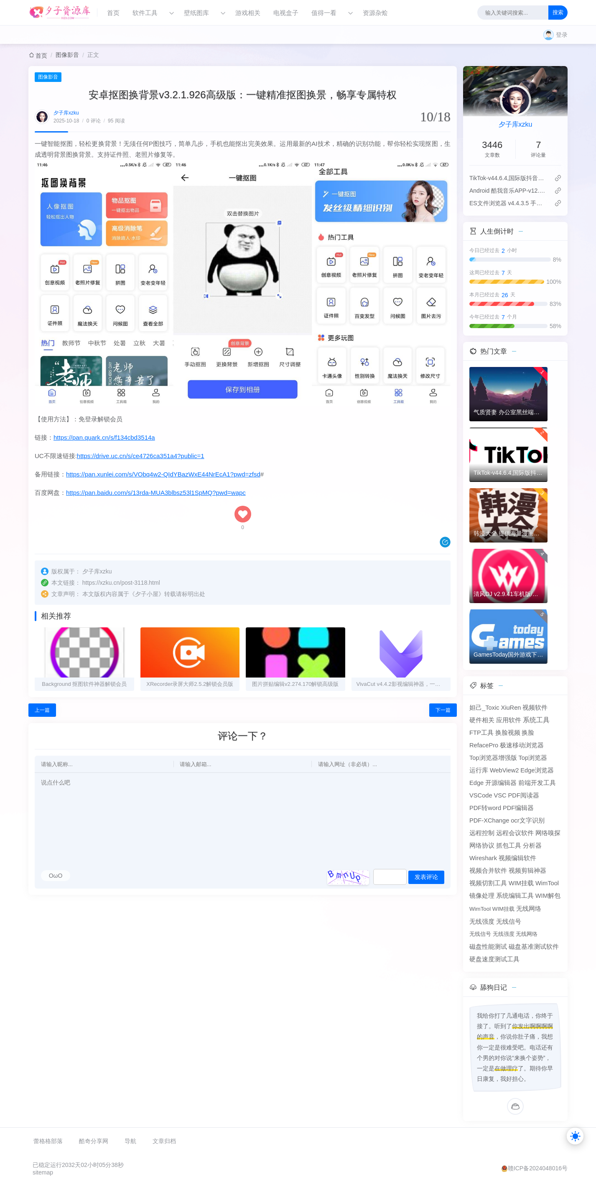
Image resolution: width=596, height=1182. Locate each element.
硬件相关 (481, 720)
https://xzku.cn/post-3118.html (121, 582)
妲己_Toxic (484, 707)
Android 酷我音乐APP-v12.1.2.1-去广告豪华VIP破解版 (508, 190)
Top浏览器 (533, 757)
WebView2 (504, 770)
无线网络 (528, 908)
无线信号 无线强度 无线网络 (503, 934)
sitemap (43, 1172)
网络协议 (481, 845)
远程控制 (481, 833)
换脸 (528, 732)
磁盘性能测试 (488, 946)
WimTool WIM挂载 (491, 909)
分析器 (532, 845)
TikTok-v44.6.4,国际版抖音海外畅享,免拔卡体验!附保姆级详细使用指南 (508, 178)
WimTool (547, 883)
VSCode (480, 795)
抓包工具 (508, 845)
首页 (113, 12)
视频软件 (535, 707)
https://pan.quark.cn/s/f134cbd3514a (104, 437)
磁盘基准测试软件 (534, 946)
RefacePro (483, 745)
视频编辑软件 (517, 858)
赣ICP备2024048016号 (538, 1168)
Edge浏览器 (536, 770)
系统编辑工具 (515, 895)
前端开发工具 (537, 783)
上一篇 (42, 710)
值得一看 (323, 12)
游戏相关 (247, 12)
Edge (476, 783)
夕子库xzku (66, 113)
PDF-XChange (489, 820)
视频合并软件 (488, 870)
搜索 (558, 12)
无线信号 (508, 921)
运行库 (478, 770)
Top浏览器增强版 (493, 757)
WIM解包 (547, 895)
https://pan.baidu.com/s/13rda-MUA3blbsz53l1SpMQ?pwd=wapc (156, 492)
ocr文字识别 (527, 820)
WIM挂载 (521, 883)
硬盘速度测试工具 (494, 959)
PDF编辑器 (518, 808)
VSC (500, 795)
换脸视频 (507, 732)
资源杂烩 (375, 12)
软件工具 (145, 12)
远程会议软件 (515, 833)
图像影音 (67, 54)
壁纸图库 (196, 12)
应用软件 (508, 720)
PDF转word (485, 808)
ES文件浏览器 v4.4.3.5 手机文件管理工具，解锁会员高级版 (508, 203)
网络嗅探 (547, 833)
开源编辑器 (501, 783)
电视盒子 (285, 12)
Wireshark (483, 858)
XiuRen (511, 707)
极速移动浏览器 (522, 745)
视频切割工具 (488, 883)
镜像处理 (481, 895)
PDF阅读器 (523, 795)
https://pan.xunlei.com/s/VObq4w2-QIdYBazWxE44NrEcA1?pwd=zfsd (163, 474)
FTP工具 (481, 732)
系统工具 (536, 719)
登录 (562, 34)
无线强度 (481, 921)
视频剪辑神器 (527, 870)
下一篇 (443, 710)
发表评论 (426, 877)
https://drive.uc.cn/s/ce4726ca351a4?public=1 (140, 455)
